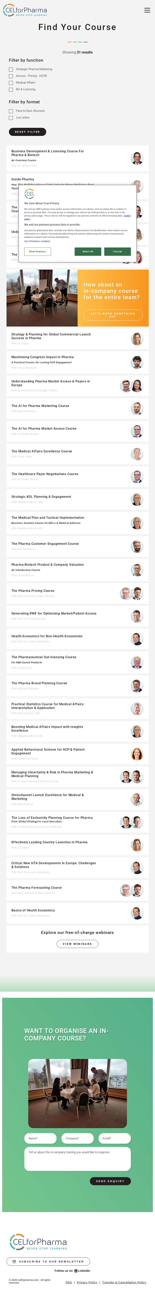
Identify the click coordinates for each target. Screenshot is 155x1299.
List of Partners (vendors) (37, 241)
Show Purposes (37, 251)
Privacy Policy (87, 1282)
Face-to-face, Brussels (30, 111)
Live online (22, 117)
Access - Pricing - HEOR (31, 76)
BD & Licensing (25, 89)
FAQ (69, 1282)
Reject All (88, 251)
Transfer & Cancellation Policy (124, 1282)
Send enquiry (110, 1181)
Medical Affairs (25, 82)
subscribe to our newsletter (48, 1261)
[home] (38, 1242)
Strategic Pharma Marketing (34, 69)
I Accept (117, 251)
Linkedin (82, 1271)
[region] (77, 224)
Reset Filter (27, 131)
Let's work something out (113, 315)
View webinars (77, 943)
